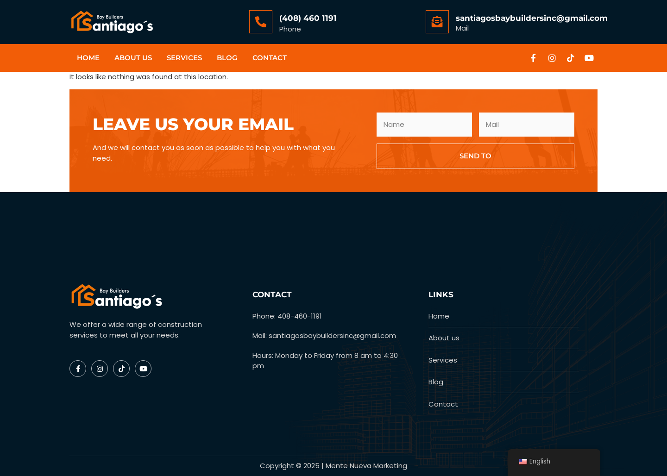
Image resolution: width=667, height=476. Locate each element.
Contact (269, 57)
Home (88, 57)
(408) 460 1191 (308, 18)
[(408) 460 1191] (260, 21)
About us (133, 57)
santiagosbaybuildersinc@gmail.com (532, 18)
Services (184, 57)
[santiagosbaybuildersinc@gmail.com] (437, 21)
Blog (227, 57)
